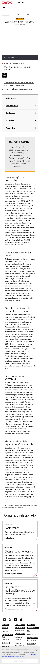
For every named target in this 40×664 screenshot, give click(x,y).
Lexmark (5, 624)
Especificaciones (12, 106)
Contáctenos (20, 624)
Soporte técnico (20, 634)
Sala (28, 631)
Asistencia (11, 128)
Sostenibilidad (6, 643)
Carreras (5, 631)
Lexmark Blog (31, 644)
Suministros (10, 113)
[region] (20, 655)
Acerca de (5, 628)
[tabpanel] (20, 318)
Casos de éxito (32, 634)
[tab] (20, 98)
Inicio (25, 3)
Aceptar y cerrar (20, 661)
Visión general (11, 98)
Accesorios (10, 120)
